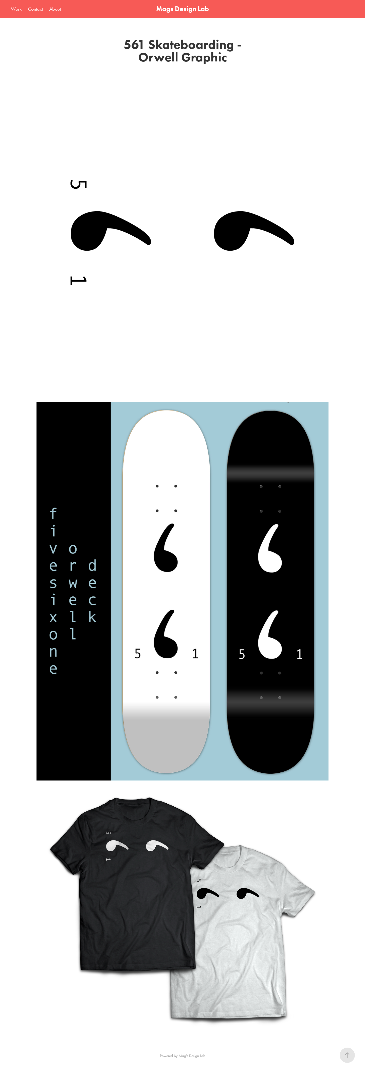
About (55, 9)
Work (16, 9)
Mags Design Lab (182, 9)
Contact (35, 9)
